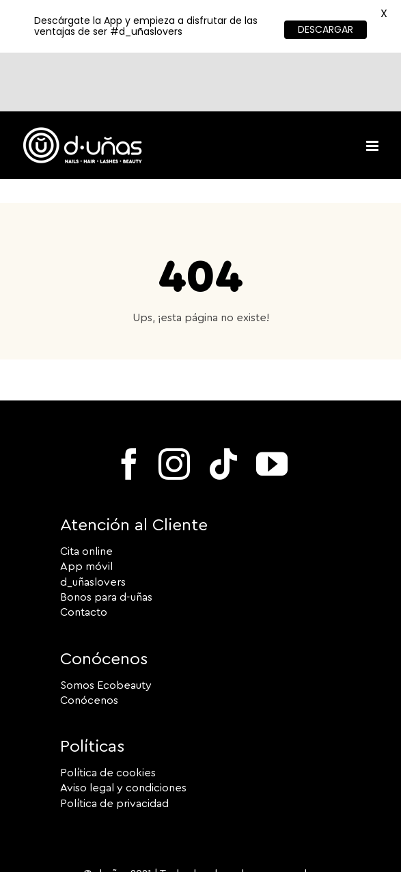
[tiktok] (223, 405)
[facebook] (129, 405)
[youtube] (272, 405)
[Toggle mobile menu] (373, 87)
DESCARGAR (325, 29)
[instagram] (174, 405)
